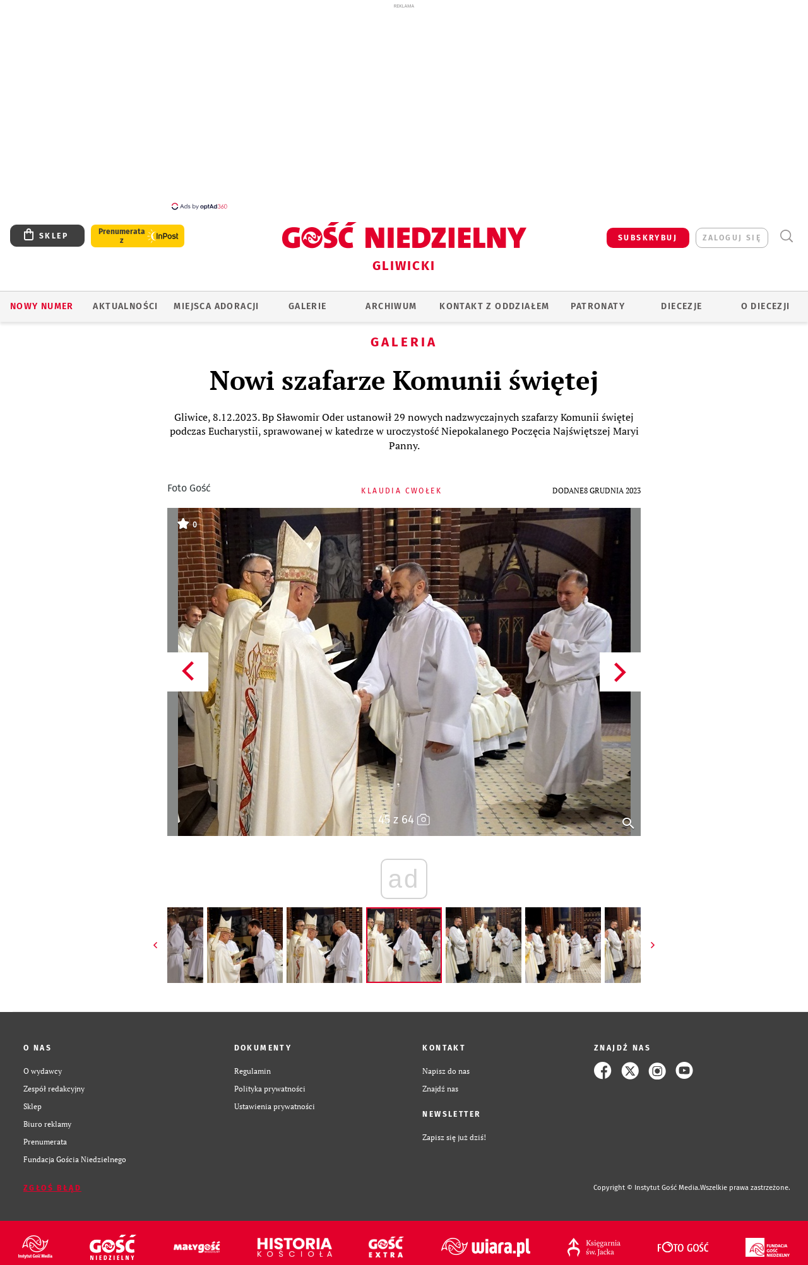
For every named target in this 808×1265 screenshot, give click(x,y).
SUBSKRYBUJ (647, 231)
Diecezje (681, 299)
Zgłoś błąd (52, 1181)
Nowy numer (42, 299)
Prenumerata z (121, 229)
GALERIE (307, 299)
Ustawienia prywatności (274, 1099)
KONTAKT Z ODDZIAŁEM (494, 299)
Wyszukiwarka (786, 229)
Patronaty (598, 299)
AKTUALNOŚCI (125, 299)
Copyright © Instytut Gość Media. (646, 1181)
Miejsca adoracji (216, 299)
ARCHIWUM (391, 299)
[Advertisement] (404, 106)
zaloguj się (732, 231)
